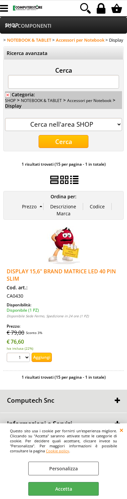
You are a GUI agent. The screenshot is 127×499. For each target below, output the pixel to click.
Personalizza (63, 468)
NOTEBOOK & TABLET (41, 100)
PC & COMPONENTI (28, 25)
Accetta (63, 489)
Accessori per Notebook (89, 100)
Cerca (63, 70)
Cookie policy (57, 450)
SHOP (10, 100)
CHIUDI (121, 430)
